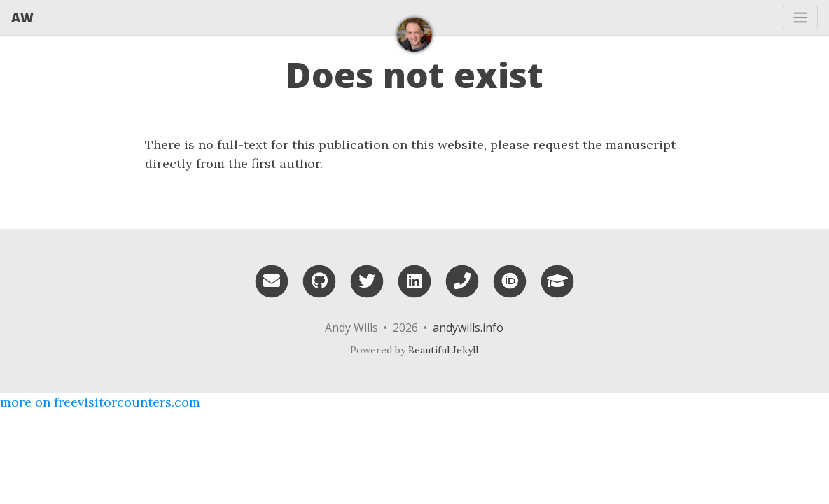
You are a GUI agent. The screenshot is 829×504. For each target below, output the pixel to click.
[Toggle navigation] (800, 17)
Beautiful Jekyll (443, 350)
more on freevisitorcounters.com (100, 402)
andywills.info (468, 327)
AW (22, 17)
